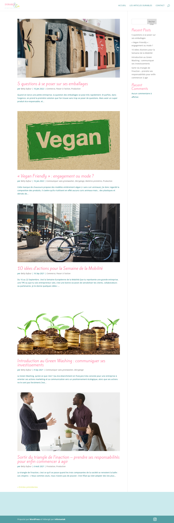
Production (75, 88)
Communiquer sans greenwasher (60, 181)
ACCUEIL (122, 5)
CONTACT (160, 5)
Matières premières (93, 181)
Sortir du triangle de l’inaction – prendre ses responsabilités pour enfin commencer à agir (68, 459)
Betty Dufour (26, 88)
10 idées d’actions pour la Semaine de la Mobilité (60, 268)
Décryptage (79, 181)
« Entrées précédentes (27, 487)
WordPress (35, 519)
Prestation (50, 466)
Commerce (50, 88)
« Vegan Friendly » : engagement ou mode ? (55, 176)
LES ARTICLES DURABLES (141, 5)
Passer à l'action (63, 88)
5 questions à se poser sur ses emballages (52, 84)
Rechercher (152, 22)
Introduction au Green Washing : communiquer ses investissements (61, 363)
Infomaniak (60, 519)
